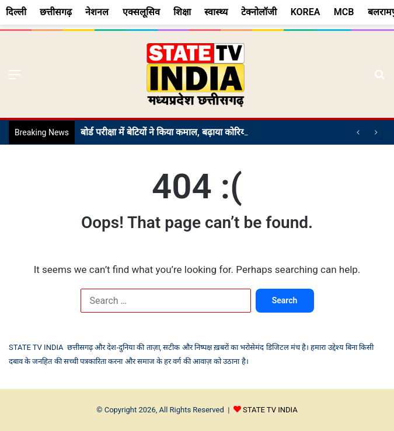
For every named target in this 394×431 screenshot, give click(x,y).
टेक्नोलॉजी (259, 11)
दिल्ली (16, 11)
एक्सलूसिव (141, 11)
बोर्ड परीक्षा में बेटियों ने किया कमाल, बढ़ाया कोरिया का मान (178, 132)
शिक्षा (182, 11)
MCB (344, 11)
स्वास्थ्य (216, 11)
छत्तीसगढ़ (56, 11)
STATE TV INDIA (270, 409)
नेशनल (97, 11)
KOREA (305, 11)
